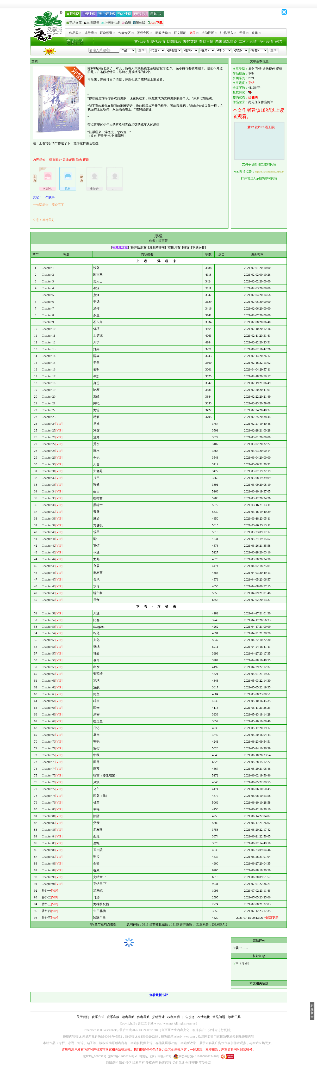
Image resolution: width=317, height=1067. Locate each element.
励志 (79, 160)
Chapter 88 (48, 863)
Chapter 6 (48, 302)
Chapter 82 (48, 823)
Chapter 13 (48, 349)
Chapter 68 (48, 728)
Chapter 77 (48, 789)
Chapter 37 (48, 512)
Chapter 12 (48, 342)
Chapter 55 (48, 640)
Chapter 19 (48, 390)
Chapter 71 (48, 748)
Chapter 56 (48, 647)
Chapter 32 (48, 478)
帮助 (243, 33)
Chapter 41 (48, 539)
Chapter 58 (48, 660)
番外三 (46, 904)
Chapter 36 (48, 505)
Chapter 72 (48, 755)
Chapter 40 (48, 532)
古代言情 (141, 42)
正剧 (86, 160)
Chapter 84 (48, 836)
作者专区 (126, 33)
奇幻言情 (206, 42)
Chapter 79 (48, 802)
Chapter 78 (48, 796)
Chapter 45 (48, 566)
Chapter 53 (48, 626)
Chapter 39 (48, 525)
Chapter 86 (48, 850)
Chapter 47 (48, 579)
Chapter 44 (48, 559)
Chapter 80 (48, 809)
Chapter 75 (48, 775)
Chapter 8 (48, 315)
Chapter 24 (48, 423)
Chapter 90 (48, 877)
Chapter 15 (48, 363)
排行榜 (90, 33)
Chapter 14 (48, 356)
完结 (278, 42)
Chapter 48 (48, 586)
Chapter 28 (48, 451)
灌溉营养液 (157, 247)
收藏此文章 (120, 247)
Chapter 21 (48, 403)
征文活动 (180, 33)
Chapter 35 (48, 498)
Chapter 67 (48, 721)
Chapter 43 (48, 552)
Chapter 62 (48, 687)
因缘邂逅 (69, 160)
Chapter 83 (48, 829)
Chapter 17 (48, 376)
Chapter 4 (48, 288)
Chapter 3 (48, 281)
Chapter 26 (48, 437)
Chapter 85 (48, 843)
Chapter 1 (48, 268)
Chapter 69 (48, 735)
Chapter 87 (48, 857)
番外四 (46, 911)
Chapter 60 (48, 674)
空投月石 (174, 247)
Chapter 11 (48, 335)
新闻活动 (163, 33)
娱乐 (256, 33)
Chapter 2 (48, 274)
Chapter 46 (48, 573)
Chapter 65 (48, 708)
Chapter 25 (48, 430)
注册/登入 (228, 33)
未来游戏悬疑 (226, 42)
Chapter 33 (48, 484)
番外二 (46, 897)
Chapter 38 (48, 518)
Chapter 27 (48, 444)
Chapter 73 (48, 762)
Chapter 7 (48, 308)
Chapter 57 (48, 653)
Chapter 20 (48, 396)
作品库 (75, 33)
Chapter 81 (48, 816)
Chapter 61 (48, 680)
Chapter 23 (48, 417)
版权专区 (144, 33)
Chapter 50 (48, 600)
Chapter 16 (48, 369)
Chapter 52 (48, 620)
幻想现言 (174, 42)
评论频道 (107, 33)
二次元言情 (248, 42)
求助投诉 (209, 33)
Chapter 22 (48, 410)
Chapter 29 (48, 457)
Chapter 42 (48, 545)
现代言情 (158, 42)
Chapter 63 (48, 694)
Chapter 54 (48, 633)
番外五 (46, 918)
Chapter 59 (48, 667)
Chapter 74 (48, 768)
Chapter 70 (48, 741)
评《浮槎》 (243, 963)
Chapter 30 (48, 464)
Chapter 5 (48, 295)
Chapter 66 (48, 714)
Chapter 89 (48, 870)
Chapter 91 (48, 884)
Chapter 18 (48, 383)
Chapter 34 (48, 491)
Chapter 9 (48, 322)
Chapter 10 (48, 329)
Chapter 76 (48, 782)
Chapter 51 (48, 613)
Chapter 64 (48, 701)
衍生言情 (265, 42)
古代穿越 (190, 42)
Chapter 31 (48, 471)
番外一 (46, 890)
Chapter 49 (48, 593)
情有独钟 (55, 160)
